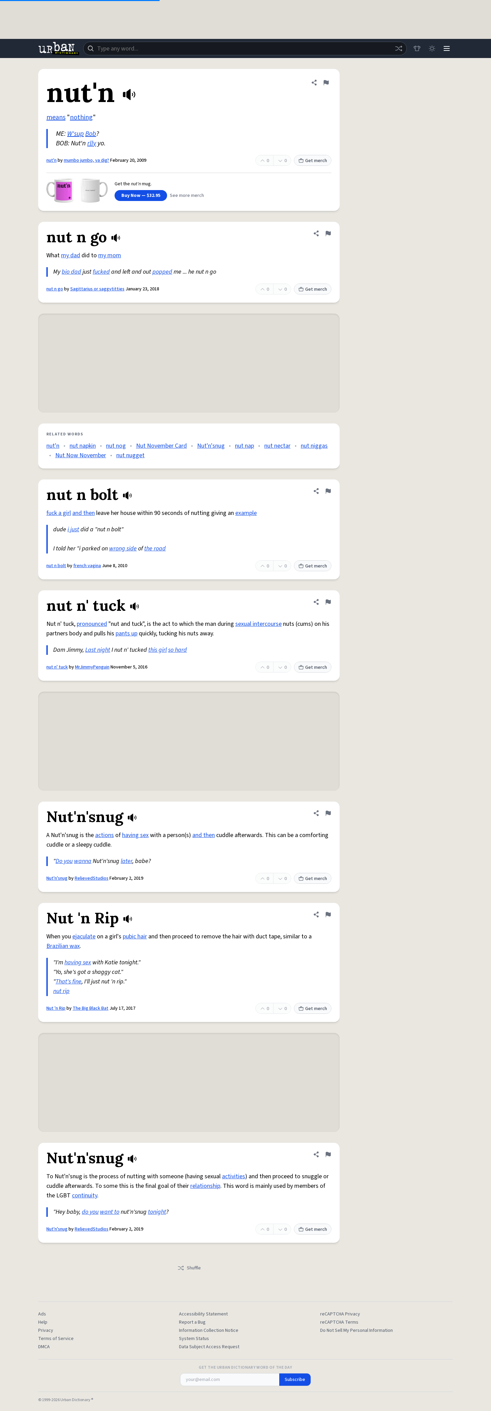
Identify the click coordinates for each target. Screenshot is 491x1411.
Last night (97, 650)
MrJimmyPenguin (92, 667)
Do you (64, 861)
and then (83, 513)
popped (162, 272)
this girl (157, 650)
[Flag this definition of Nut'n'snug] (328, 813)
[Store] (417, 48)
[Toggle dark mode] (432, 48)
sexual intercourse (258, 624)
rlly (91, 143)
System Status (194, 1338)
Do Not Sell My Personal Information (356, 1330)
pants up (126, 633)
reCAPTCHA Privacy (340, 1314)
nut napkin (83, 446)
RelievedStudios (91, 878)
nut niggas (314, 446)
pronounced (92, 624)
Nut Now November (80, 455)
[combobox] (244, 48)
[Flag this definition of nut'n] (326, 82)
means (55, 117)
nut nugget (130, 455)
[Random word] (398, 48)
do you (90, 1212)
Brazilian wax (63, 946)
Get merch (312, 160)
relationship (205, 1186)
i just (73, 529)
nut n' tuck (57, 667)
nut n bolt (56, 565)
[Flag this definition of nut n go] (328, 233)
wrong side (123, 548)
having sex (135, 835)
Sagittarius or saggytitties (97, 289)
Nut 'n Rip (55, 1008)
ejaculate (83, 936)
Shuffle (189, 1268)
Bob (90, 134)
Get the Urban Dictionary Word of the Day (245, 1367)
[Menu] (447, 48)
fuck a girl (58, 513)
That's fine (68, 981)
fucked (101, 272)
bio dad (71, 272)
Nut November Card (161, 446)
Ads (42, 1314)
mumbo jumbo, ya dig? (86, 160)
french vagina (87, 565)
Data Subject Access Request (209, 1346)
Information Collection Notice (208, 1330)
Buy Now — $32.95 (140, 195)
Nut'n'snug (211, 446)
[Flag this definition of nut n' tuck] (328, 601)
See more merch (187, 195)
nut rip (61, 991)
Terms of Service (56, 1338)
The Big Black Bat (90, 1008)
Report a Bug (192, 1322)
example (246, 513)
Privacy (45, 1330)
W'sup (75, 134)
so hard (177, 650)
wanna (82, 861)
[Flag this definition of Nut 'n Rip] (328, 914)
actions (104, 835)
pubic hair (135, 936)
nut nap (244, 446)
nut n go (54, 289)
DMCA (44, 1346)
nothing (81, 117)
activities (233, 1176)
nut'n (51, 160)
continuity (84, 1195)
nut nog (116, 446)
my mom (109, 255)
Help (42, 1322)
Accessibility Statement (203, 1314)
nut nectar (277, 446)
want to (109, 1212)
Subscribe (295, 1379)
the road (155, 548)
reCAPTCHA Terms (339, 1322)
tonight (157, 1212)
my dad (70, 255)
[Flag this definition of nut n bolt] (328, 491)
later (126, 861)
